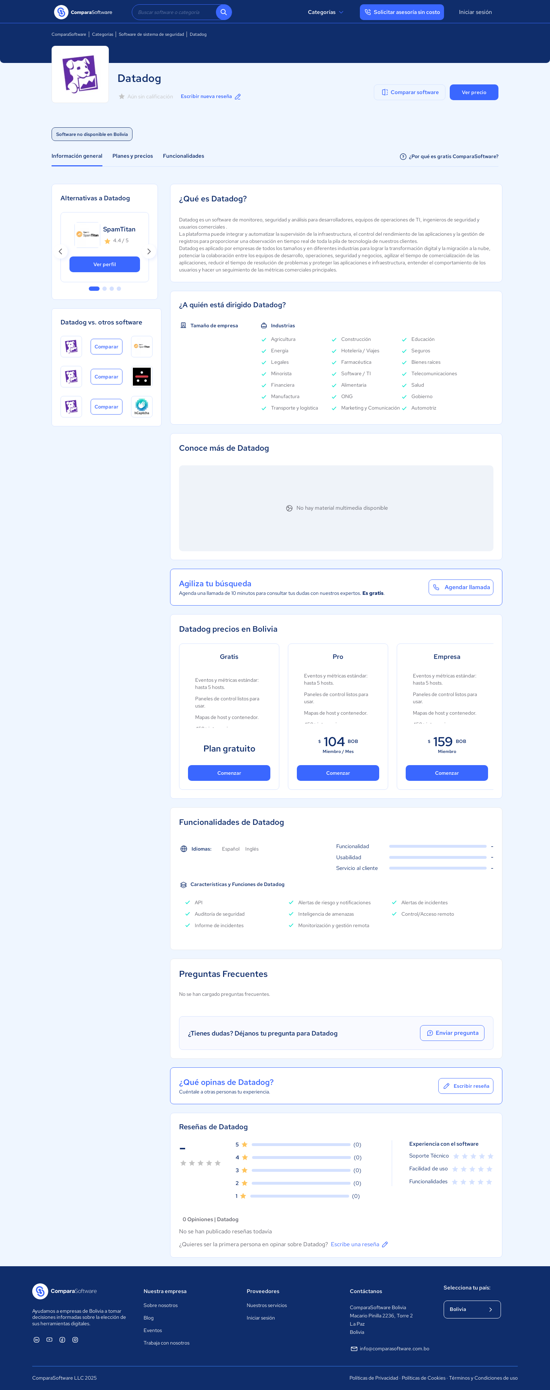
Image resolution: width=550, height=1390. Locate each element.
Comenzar (229, 773)
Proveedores (263, 1291)
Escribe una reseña (360, 1244)
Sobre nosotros (161, 1305)
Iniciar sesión (475, 12)
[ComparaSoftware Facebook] (62, 1339)
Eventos (153, 1330)
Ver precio (474, 92)
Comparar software (410, 92)
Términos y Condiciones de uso (483, 1378)
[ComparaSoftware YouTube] (49, 1339)
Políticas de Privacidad (373, 1378)
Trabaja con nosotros (166, 1343)
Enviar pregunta (452, 1033)
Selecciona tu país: (467, 1287)
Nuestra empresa (165, 1291)
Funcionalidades (183, 156)
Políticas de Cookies (423, 1378)
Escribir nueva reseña (211, 96)
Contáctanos (366, 1291)
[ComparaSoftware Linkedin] (36, 1339)
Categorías (327, 12)
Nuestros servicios (267, 1305)
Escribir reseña (465, 1086)
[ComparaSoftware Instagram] (75, 1339)
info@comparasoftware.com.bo (389, 1349)
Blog (149, 1318)
